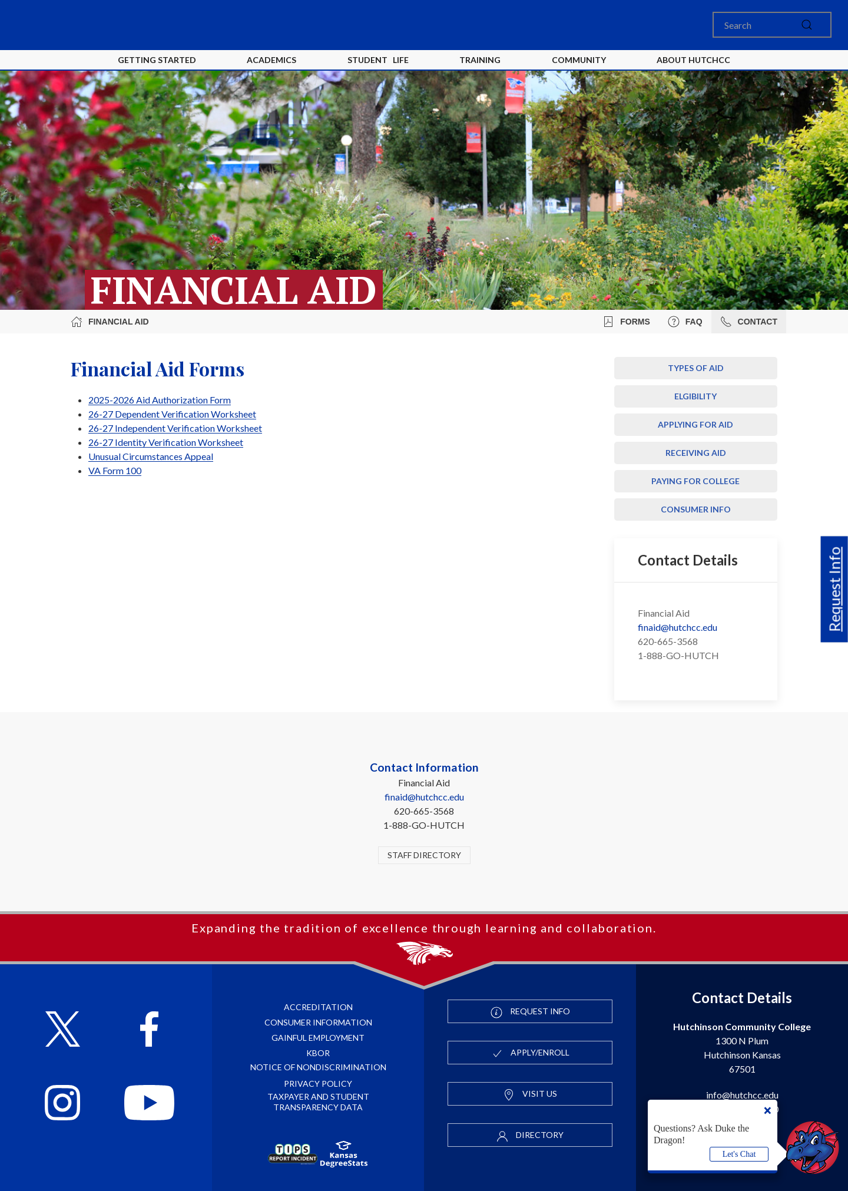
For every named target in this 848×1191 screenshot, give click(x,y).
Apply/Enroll (530, 1053)
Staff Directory (424, 855)
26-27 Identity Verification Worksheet (165, 442)
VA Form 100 (114, 470)
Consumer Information (318, 1022)
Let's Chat (739, 1154)
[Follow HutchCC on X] (62, 1030)
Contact (748, 321)
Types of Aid (696, 368)
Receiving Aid (695, 453)
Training (480, 60)
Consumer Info (696, 509)
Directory (530, 1136)
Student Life (378, 60)
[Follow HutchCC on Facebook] (149, 1030)
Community (579, 60)
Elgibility (695, 396)
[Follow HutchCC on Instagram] (62, 1104)
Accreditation (318, 1007)
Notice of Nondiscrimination (318, 1067)
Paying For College (695, 481)
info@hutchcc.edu (742, 1094)
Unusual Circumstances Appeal (150, 456)
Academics (271, 60)
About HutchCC (693, 60)
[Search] (772, 25)
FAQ (685, 321)
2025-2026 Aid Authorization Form (159, 399)
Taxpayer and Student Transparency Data (318, 1101)
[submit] (807, 25)
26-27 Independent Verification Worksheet (175, 428)
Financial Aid (110, 321)
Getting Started (157, 60)
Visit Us (530, 1094)
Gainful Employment (318, 1038)
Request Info (834, 589)
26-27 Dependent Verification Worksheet (172, 413)
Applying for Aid (695, 424)
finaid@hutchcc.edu (677, 627)
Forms (626, 321)
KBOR (318, 1053)
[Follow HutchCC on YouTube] (149, 1104)
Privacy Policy (318, 1083)
